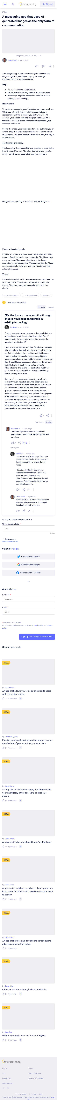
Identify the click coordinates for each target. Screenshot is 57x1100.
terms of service (37, 625)
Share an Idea (7, 1083)
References (9, 539)
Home (4, 1068)
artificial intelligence (11, 295)
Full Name (6, 594)
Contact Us (6, 1078)
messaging (46, 295)
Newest (51, 307)
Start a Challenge (35, 1073)
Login (16, 548)
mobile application (30, 295)
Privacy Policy (37, 1094)
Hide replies (14, 447)
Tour (4, 1073)
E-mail (5, 607)
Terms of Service (21, 1094)
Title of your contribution (11, 524)
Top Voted (41, 307)
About (31, 1068)
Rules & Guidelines (36, 1078)
